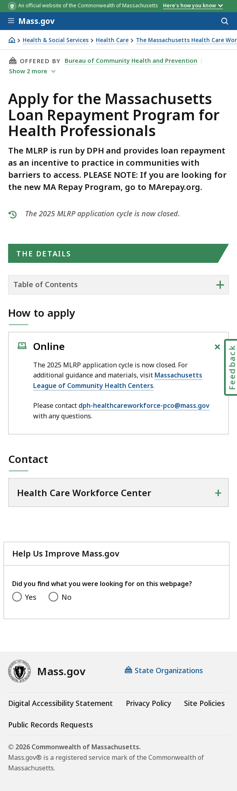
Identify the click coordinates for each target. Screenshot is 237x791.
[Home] (12, 39)
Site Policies (204, 703)
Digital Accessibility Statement (60, 703)
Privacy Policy (148, 703)
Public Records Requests (50, 724)
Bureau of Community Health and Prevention (131, 60)
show (29, 71)
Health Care (112, 40)
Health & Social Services (56, 40)
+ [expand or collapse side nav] (220, 284)
